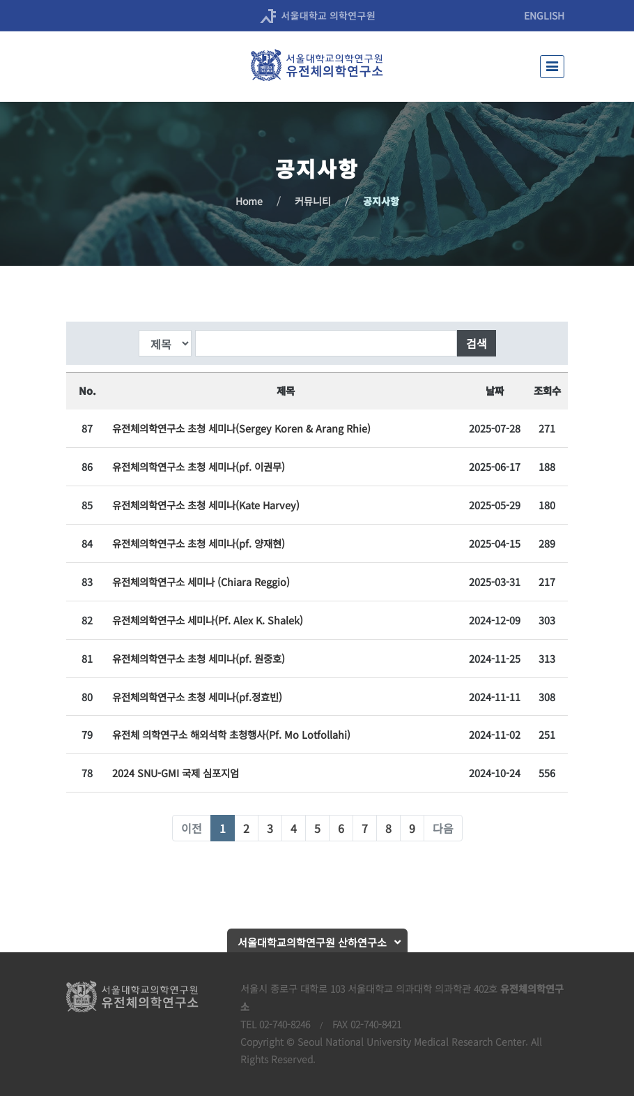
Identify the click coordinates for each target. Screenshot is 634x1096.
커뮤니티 (313, 201)
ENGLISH (544, 15)
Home (249, 201)
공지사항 (381, 201)
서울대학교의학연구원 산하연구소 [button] (312, 942)
